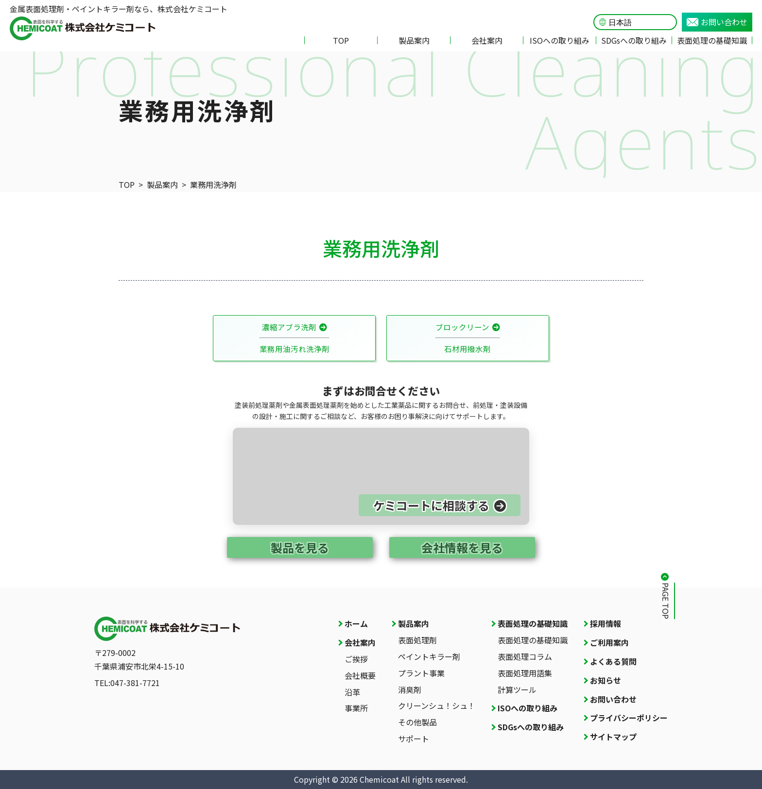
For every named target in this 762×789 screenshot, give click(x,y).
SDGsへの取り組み (634, 40)
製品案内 (414, 40)
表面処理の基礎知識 (712, 40)
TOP (341, 40)
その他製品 (417, 722)
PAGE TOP (666, 601)
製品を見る (300, 547)
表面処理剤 (417, 640)
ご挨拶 (356, 659)
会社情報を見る (462, 547)
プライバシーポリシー (629, 717)
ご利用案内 (609, 642)
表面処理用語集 (525, 673)
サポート (413, 738)
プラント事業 (421, 673)
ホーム (356, 623)
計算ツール (517, 689)
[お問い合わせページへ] (381, 476)
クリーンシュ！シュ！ (436, 705)
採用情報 (605, 623)
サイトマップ (613, 736)
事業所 (356, 708)
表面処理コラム (525, 656)
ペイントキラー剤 (429, 656)
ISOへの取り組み (559, 40)
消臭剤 (409, 689)
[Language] (639, 22)
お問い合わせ (717, 22)
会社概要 (360, 675)
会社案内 (486, 40)
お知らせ (605, 680)
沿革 (352, 692)
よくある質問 (613, 661)
